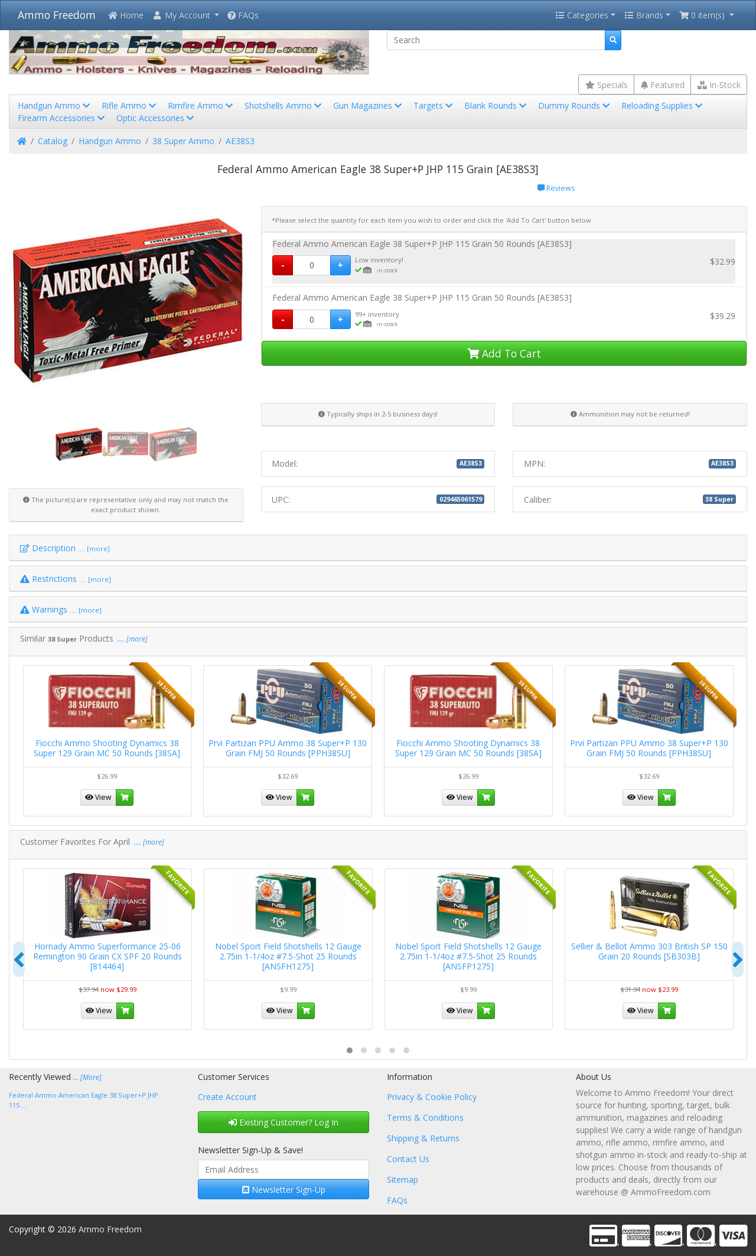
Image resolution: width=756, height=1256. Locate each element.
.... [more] (132, 639)
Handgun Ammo (55, 105)
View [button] (98, 797)
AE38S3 (240, 141)
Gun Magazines (368, 105)
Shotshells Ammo (284, 105)
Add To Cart (504, 353)
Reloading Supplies (663, 105)
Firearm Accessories (62, 117)
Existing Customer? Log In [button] (283, 1122)
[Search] (496, 40)
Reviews (556, 188)
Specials (606, 84)
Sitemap (402, 1179)
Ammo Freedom (57, 15)
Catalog (52, 141)
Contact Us (408, 1158)
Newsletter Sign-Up (283, 1189)
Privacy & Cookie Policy (432, 1096)
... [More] (87, 1077)
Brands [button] (644, 15)
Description (65, 548)
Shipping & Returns (423, 1138)
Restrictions (65, 578)
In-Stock (719, 84)
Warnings (61, 609)
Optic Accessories (156, 117)
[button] (185, 15)
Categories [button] (582, 15)
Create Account (227, 1096)
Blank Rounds (496, 105)
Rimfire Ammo (201, 105)
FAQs (243, 15)
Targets (434, 105)
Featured (663, 84)
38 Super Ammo (183, 141)
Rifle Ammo (130, 105)
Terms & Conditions (425, 1117)
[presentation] (19, 959)
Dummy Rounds (575, 105)
